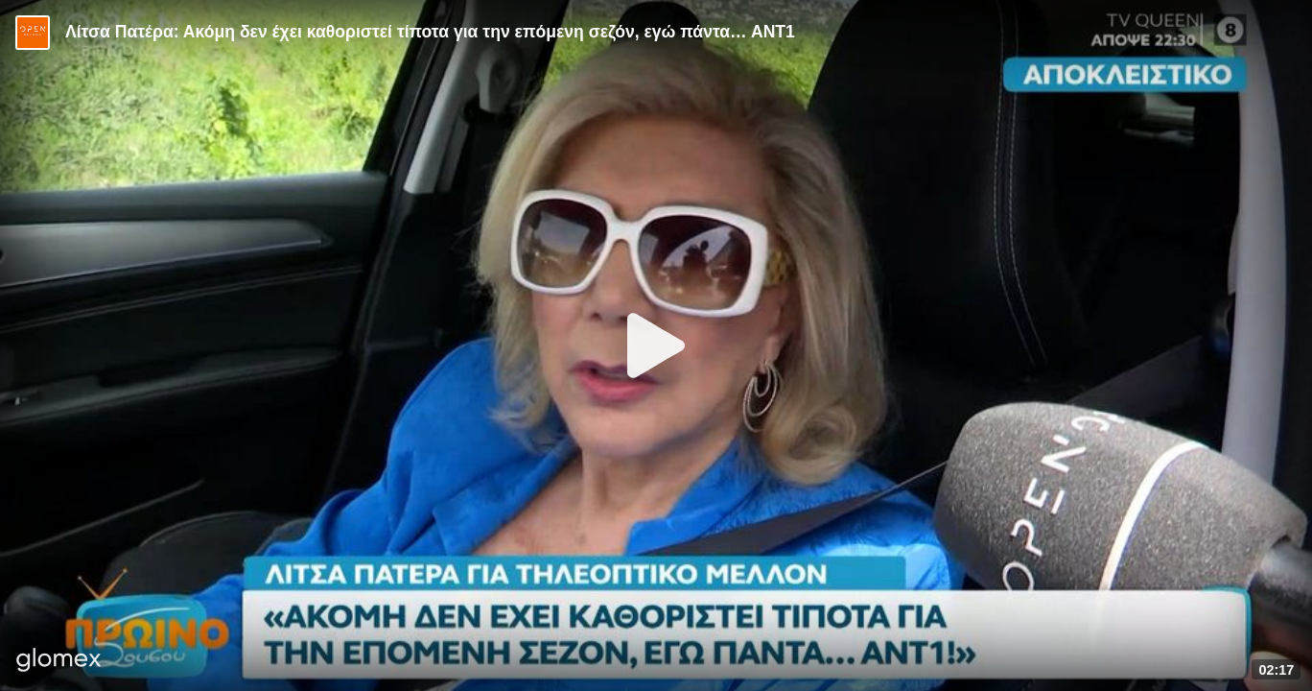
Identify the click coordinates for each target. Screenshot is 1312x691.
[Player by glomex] (59, 661)
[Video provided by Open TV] (32, 32)
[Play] (656, 345)
